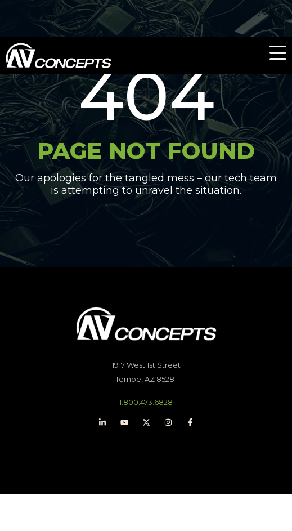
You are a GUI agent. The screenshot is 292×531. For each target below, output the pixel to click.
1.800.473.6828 (146, 402)
